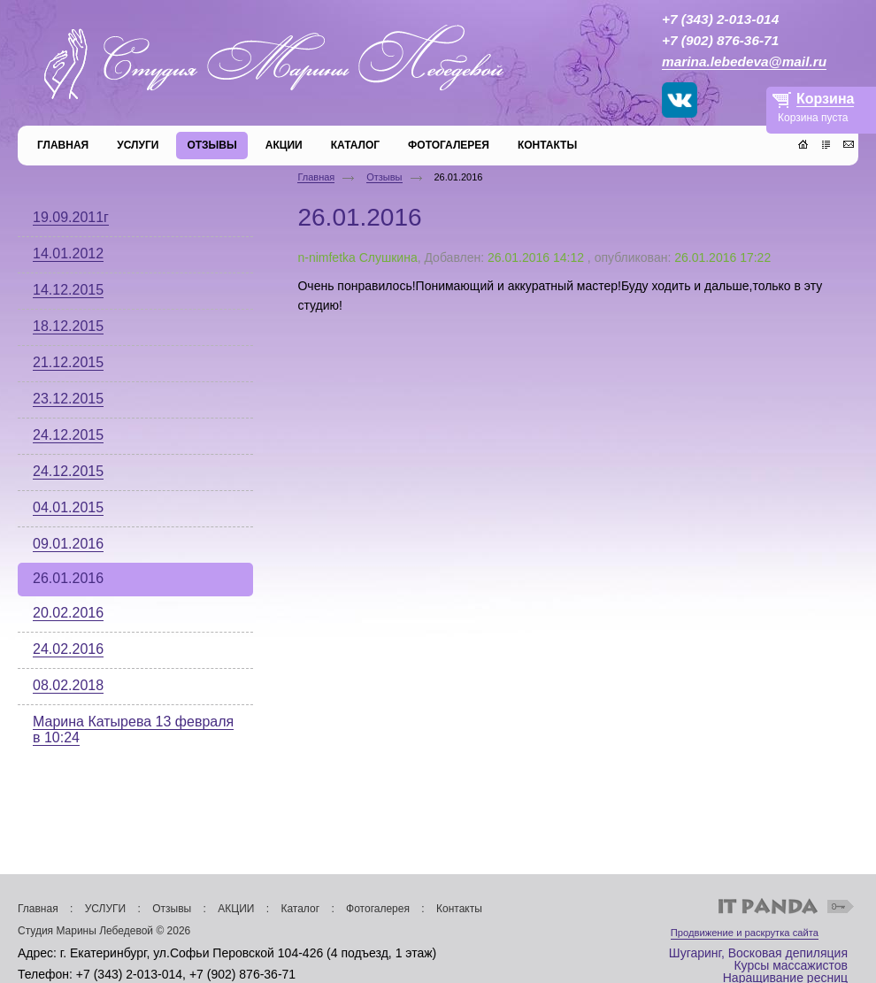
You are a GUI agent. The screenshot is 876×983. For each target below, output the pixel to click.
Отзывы (384, 177)
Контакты (459, 908)
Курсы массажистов (791, 965)
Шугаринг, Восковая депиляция (758, 953)
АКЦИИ (236, 908)
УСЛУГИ (106, 908)
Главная (315, 177)
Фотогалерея (378, 908)
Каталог (299, 908)
